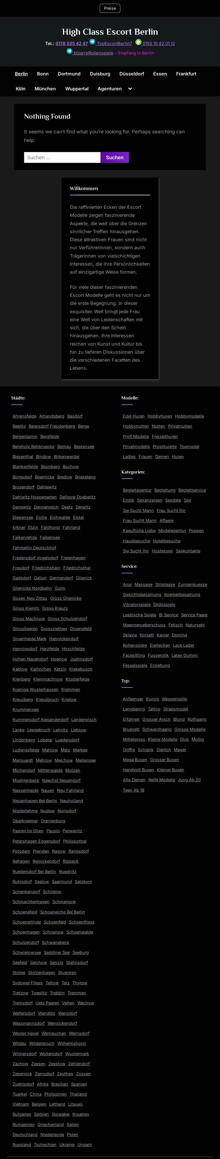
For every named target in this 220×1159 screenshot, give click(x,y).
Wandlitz (46, 1013)
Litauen (75, 1104)
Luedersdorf (67, 739)
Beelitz (19, 426)
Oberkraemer (25, 820)
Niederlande (52, 1134)
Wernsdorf (79, 1033)
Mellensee (86, 760)
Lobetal (45, 739)
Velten (68, 1002)
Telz (66, 982)
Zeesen (38, 1063)
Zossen (83, 1073)
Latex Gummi (185, 655)
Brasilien (59, 1084)
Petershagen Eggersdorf (36, 841)
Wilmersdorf (25, 1053)
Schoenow (53, 932)
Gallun (40, 577)
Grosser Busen (164, 759)
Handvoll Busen (138, 769)
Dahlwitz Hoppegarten (35, 496)
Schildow (52, 891)
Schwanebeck (55, 942)
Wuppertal (77, 88)
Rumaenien (24, 1124)
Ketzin (60, 669)
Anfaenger (133, 698)
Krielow (69, 699)
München (45, 88)
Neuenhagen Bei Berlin (35, 800)
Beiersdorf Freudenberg (52, 426)
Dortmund (69, 74)
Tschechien (45, 1144)
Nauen (47, 790)
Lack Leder (183, 645)
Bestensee (84, 446)
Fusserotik (158, 655)
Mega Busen (135, 759)
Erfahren (131, 719)
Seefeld (20, 962)
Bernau (64, 446)
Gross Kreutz (55, 608)
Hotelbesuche (166, 540)
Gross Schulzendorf (67, 618)
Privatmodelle (136, 446)
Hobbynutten (136, 426)
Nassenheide (25, 790)
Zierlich (163, 749)
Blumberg (50, 466)
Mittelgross (134, 739)
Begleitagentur (137, 490)
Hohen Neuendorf (30, 659)
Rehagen (21, 861)
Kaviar (163, 634)
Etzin (33, 527)
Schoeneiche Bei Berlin (62, 911)
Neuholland (71, 800)
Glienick (84, 577)
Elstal (78, 517)
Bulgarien (22, 1114)
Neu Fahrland (70, 790)
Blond (179, 719)
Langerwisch (84, 719)
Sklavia (130, 634)
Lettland (57, 1104)
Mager (180, 749)
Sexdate (173, 500)
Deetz (67, 506)
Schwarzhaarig (157, 729)
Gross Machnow (29, 618)
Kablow (20, 669)
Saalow (42, 881)
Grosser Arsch (156, 719)
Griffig (129, 749)
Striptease (165, 584)
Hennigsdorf (25, 648)
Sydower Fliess (28, 982)
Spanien (79, 1084)
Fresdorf (21, 567)
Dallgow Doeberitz (78, 496)
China (36, 1094)
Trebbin (57, 992)
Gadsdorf (22, 577)
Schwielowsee (27, 952)
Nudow (47, 810)
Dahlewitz (47, 486)
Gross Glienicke (65, 598)
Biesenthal (23, 456)
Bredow (64, 476)
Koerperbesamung (182, 594)
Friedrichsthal (77, 567)
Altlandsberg (51, 416)
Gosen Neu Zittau (30, 598)
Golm (60, 588)
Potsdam (21, 851)
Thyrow (79, 982)
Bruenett (131, 729)
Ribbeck (70, 861)
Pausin (53, 830)
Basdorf (74, 416)
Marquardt (23, 760)
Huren (178, 456)
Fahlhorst (50, 527)
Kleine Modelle (162, 739)
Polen (72, 1134)
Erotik (128, 500)
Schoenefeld (25, 911)
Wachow (85, 1002)
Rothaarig (197, 719)
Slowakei (61, 1114)
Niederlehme (25, 810)
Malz (65, 749)
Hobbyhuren (160, 416)
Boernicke (44, 476)
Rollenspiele (135, 645)
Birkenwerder (67, 456)
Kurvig (152, 698)
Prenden (41, 851)
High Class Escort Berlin (110, 32)
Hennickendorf (63, 638)
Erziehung (160, 665)
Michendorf (24, 770)
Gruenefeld (81, 628)
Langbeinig (134, 708)
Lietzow (78, 729)
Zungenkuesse (192, 584)
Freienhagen (73, 557)
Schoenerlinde (27, 922)
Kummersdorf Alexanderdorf (40, 719)
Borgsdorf (22, 476)
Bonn (43, 74)
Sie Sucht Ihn (136, 550)
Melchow (64, 760)
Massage (143, 584)
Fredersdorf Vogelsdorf (35, 557)
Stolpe (19, 972)
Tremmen (77, 992)
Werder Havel (26, 1033)
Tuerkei (20, 1094)
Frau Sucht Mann (140, 520)
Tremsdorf (23, 1002)
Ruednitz (67, 871)
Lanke (18, 729)
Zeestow (56, 1063)
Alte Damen (134, 779)
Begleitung (165, 490)
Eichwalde (60, 517)
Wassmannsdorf (29, 1023)
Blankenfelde (25, 466)
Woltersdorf (51, 1053)
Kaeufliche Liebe (139, 530)
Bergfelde (49, 436)
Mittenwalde (50, 770)
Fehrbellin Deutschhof (34, 547)
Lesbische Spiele (139, 614)
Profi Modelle (136, 436)
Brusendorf (23, 486)
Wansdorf (67, 1013)
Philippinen (55, 1094)
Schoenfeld (55, 922)
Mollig (198, 739)
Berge (83, 426)
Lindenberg (24, 739)
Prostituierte (165, 446)
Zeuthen (65, 1073)
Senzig (56, 962)
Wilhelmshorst (71, 1043)
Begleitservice (192, 490)
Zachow (20, 1063)
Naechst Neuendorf (61, 780)
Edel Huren (134, 416)
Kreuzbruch (47, 699)
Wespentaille (174, 698)
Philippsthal (75, 841)
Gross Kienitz (26, 608)
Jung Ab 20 (189, 779)
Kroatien (80, 1114)
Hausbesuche (136, 540)
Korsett (147, 634)
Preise (110, 8)
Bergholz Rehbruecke (33, 446)
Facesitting (134, 655)
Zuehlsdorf (23, 1084)
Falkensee (50, 537)
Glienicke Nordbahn (32, 588)
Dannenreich (46, 506)
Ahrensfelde (24, 416)
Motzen (72, 770)
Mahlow (50, 749)
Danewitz (22, 506)
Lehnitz (60, 729)
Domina (179, 634)
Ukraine (66, 1144)
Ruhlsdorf (22, 881)
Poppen (196, 530)
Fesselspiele (135, 665)
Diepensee (23, 517)
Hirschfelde (73, 648)
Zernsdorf (44, 1073)
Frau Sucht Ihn (171, 510)
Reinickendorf (46, 861)
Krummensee (26, 709)
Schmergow (64, 901)
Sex (187, 500)
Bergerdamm (25, 436)
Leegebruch (38, 729)
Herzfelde (49, 648)
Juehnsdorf (81, 659)
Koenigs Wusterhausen (35, 689)
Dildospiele (164, 604)
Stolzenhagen (41, 972)
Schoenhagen (26, 932)
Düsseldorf (131, 74)
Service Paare (194, 614)
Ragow (59, 851)
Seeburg (80, 952)
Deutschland (25, 1134)
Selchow (38, 962)
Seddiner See (57, 952)
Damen (162, 456)
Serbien (41, 1114)
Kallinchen (40, 669)
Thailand (78, 1094)
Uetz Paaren (47, 1002)
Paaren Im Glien (28, 830)
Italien (73, 1124)
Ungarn (84, 1144)
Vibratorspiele (136, 604)
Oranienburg (53, 820)
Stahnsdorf (77, 962)
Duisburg (100, 74)
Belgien (39, 1104)
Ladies (129, 456)
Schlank (146, 749)
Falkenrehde (25, 537)
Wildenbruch (41, 1043)
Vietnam (21, 1104)
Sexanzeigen (149, 500)
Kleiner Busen (170, 769)
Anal (127, 584)
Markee (80, 749)
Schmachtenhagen (31, 901)
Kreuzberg (23, 699)
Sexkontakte (188, 550)
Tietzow (20, 992)
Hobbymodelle (189, 416)
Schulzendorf (26, 942)
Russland (22, 1144)
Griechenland (51, 1124)
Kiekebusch (81, 669)
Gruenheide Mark (29, 638)
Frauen (145, 456)
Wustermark (77, 1053)
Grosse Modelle (189, 729)
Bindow (43, 456)
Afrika (42, 1084)
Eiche (41, 517)
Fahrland (71, 527)
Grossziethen (54, 628)
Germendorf (61, 577)
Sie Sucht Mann (138, 510)
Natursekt (195, 624)
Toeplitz (39, 992)
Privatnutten (180, 426)
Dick (184, 739)
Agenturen (110, 88)
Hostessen (162, 550)
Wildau (19, 1043)
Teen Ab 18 (133, 790)
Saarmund (62, 881)
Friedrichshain (46, 567)
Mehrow (44, 760)
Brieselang (85, 476)
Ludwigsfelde (26, 749)
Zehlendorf (79, 1063)
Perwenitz (72, 830)
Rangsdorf (78, 851)
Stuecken (67, 972)
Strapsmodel (175, 708)
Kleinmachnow (48, 679)
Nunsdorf (67, 810)
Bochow (71, 466)
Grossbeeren (25, 628)
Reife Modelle (161, 779)
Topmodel (189, 446)
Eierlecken (160, 645)
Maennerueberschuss (144, 624)
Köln (20, 88)
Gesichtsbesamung (142, 594)
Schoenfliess (82, 922)
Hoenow (59, 659)
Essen (160, 74)
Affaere (166, 520)
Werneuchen (54, 1033)
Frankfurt (186, 74)
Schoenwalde (79, 932)
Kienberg (21, 679)
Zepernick (22, 1073)
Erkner (19, 527)
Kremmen (70, 689)
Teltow (52, 982)
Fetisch (175, 624)
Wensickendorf (62, 1023)
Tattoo (154, 708)
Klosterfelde (77, 679)
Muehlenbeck (26, 780)
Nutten (158, 426)
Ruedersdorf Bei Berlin (34, 871)
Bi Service (168, 614)
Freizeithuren (165, 436)
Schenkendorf (26, 891)
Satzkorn (83, 881)
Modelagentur (172, 530)
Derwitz (83, 506)
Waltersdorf (24, 1013)
